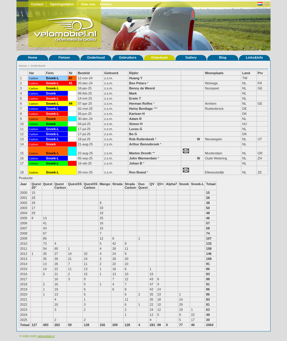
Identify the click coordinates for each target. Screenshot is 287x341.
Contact (37, 4)
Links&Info (254, 57)
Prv (260, 73)
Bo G (133, 134)
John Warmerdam (143, 158)
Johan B (135, 163)
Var (31, 73)
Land (246, 73)
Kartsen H (137, 113)
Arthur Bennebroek (144, 144)
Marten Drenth (140, 153)
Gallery (190, 57)
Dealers (106, 4)
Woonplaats (214, 73)
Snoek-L (52, 78)
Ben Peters (137, 83)
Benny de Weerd (142, 88)
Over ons (88, 4)
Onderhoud (96, 57)
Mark (133, 93)
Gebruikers (127, 57)
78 (70, 93)
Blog (222, 57)
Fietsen (64, 57)
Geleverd (111, 73)
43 (70, 98)
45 (70, 108)
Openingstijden (62, 4)
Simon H (136, 124)
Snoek (51, 93)
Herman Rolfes (140, 103)
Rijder (133, 73)
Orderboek (159, 57)
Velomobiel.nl (45, 336)
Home (32, 57)
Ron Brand (137, 172)
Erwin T (135, 98)
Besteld (84, 73)
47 (70, 78)
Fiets (50, 73)
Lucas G (135, 129)
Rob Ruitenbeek (141, 139)
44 (70, 103)
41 (70, 83)
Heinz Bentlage (141, 108)
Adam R (135, 119)
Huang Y (135, 78)
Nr (70, 73)
